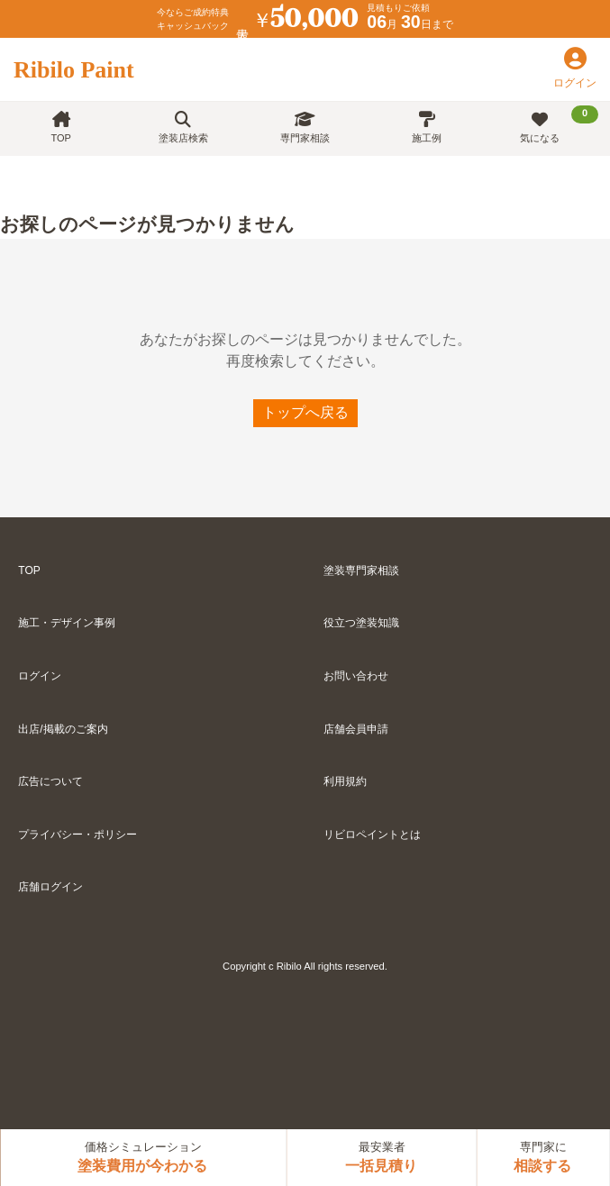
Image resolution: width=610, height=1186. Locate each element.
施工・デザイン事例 (66, 622)
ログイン (39, 676)
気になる (559, 124)
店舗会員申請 (355, 729)
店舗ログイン (50, 886)
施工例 (427, 127)
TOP (60, 127)
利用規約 (345, 781)
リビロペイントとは (372, 834)
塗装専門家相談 (361, 570)
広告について (50, 781)
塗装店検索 (183, 127)
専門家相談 (305, 127)
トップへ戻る (305, 412)
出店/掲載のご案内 (62, 729)
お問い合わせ (355, 676)
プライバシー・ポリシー (77, 834)
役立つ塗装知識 (361, 622)
